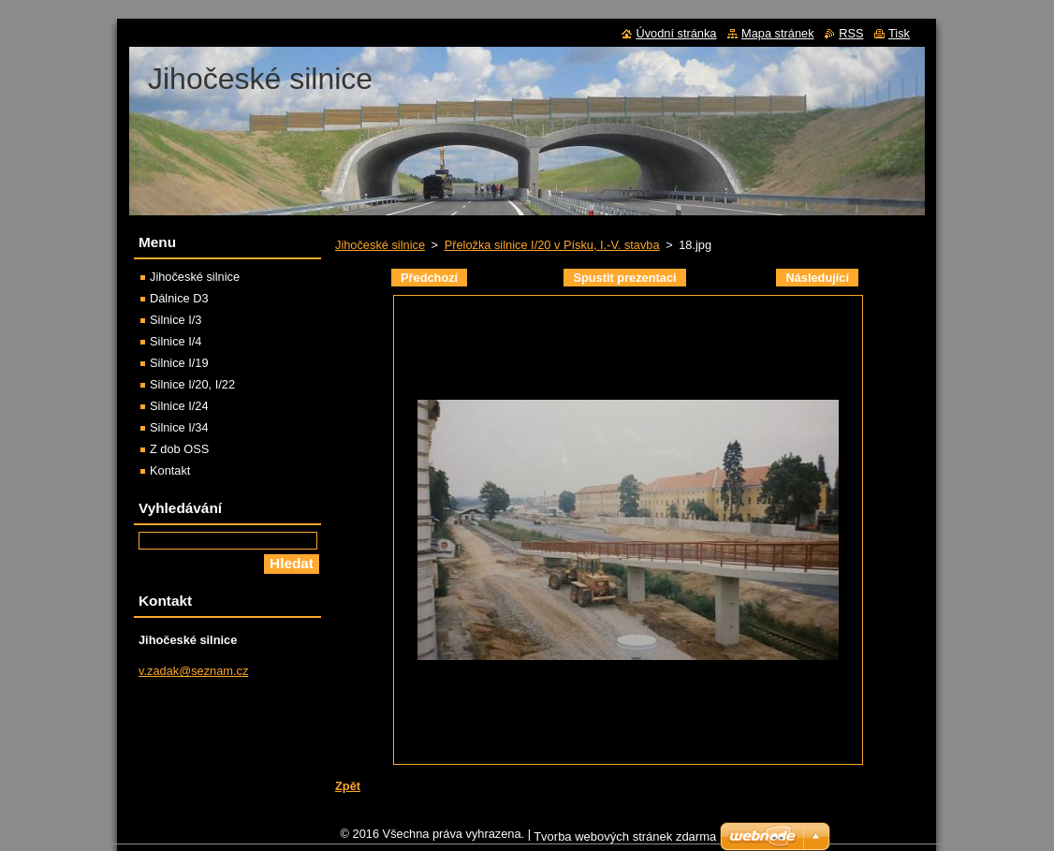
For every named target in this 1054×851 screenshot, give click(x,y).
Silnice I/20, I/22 (192, 384)
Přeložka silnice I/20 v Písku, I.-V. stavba (552, 245)
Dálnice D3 (179, 298)
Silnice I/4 (175, 341)
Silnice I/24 (179, 406)
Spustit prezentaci (624, 278)
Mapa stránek (777, 33)
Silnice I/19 (179, 363)
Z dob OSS (179, 449)
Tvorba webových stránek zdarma (625, 841)
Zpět (347, 786)
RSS (851, 33)
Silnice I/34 (179, 427)
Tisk (899, 33)
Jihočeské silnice (380, 245)
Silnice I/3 (175, 320)
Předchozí (429, 278)
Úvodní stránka (676, 33)
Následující (817, 278)
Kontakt (170, 470)
